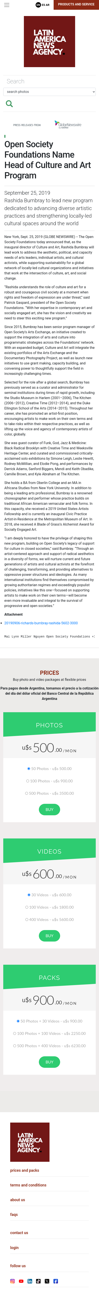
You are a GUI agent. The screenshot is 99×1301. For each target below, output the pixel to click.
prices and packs (24, 1170)
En (38, 4)
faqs (14, 1214)
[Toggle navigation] (6, 5)
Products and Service (76, 4)
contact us (19, 1233)
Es (43, 4)
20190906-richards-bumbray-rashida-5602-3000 (41, 623)
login (14, 1248)
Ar (48, 4)
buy (49, 809)
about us (17, 1200)
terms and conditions (28, 1185)
